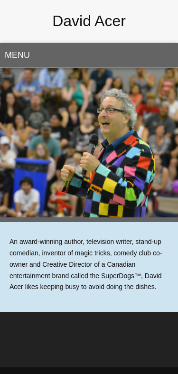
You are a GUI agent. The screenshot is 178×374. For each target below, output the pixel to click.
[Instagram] (98, 350)
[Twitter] (79, 350)
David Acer (89, 20)
